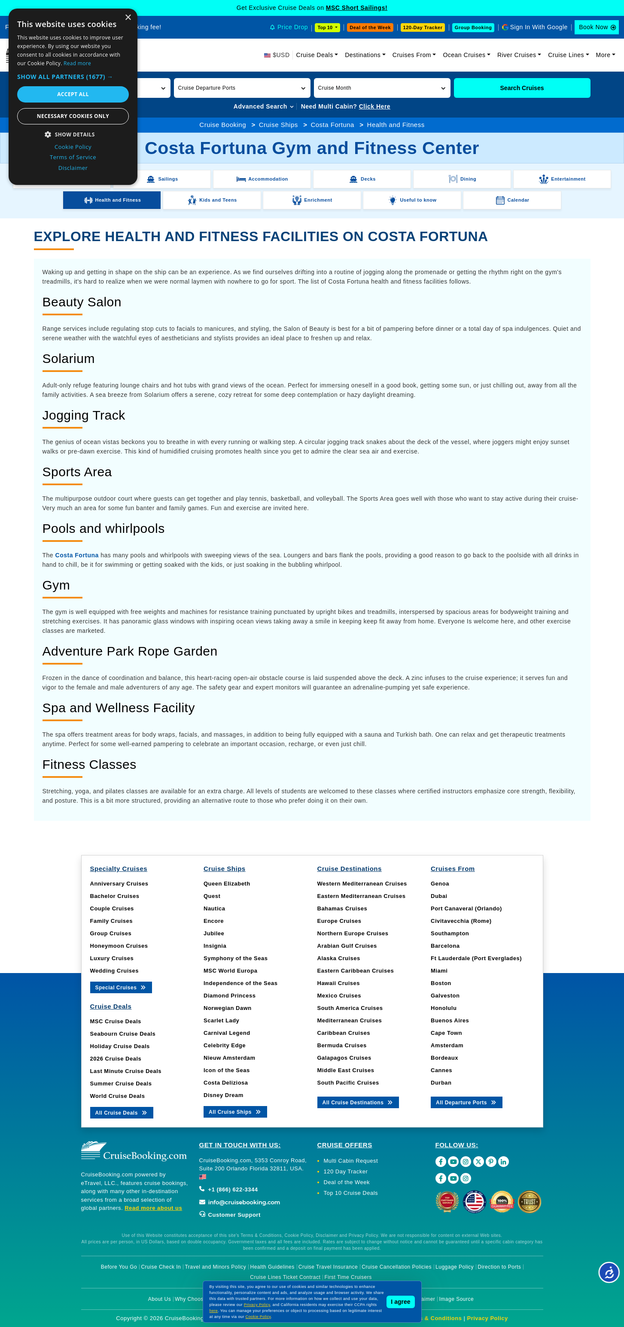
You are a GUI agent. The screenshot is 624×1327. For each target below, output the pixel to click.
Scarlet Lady (221, 1020)
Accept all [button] (73, 94)
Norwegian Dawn (228, 1008)
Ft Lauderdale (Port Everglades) (476, 958)
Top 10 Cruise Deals (351, 1193)
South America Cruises (350, 1008)
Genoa (440, 883)
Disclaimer (422, 1299)
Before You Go (119, 1267)
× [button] (128, 18)
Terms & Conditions (433, 1318)
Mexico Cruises (339, 995)
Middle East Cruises (345, 1070)
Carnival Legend (227, 1033)
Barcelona (445, 946)
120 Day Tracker (346, 1171)
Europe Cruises (339, 921)
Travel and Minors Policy (215, 1267)
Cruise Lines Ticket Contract (285, 1277)
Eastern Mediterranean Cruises (361, 896)
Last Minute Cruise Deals (126, 1071)
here (214, 1311)
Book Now (593, 27)
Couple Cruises (112, 908)
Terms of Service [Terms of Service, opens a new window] (73, 157)
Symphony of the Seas (236, 958)
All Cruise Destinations (358, 1102)
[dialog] (73, 97)
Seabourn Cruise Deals (123, 1034)
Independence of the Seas (240, 983)
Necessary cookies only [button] (73, 116)
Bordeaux (444, 1058)
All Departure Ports (466, 1102)
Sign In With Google (539, 27)
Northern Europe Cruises (353, 933)
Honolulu (444, 1008)
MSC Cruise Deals (115, 1021)
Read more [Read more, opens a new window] (77, 63)
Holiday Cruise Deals (120, 1046)
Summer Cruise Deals (121, 1083)
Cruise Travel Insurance (328, 1267)
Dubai (439, 896)
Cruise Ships (278, 124)
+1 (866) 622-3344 (228, 1189)
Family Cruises (111, 921)
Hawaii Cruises (338, 983)
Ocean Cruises (464, 54)
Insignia (215, 946)
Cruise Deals (314, 54)
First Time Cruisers (348, 1277)
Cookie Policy (258, 1317)
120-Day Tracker (423, 27)
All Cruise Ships (235, 1111)
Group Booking (473, 27)
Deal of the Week (370, 27)
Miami (439, 970)
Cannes (441, 1070)
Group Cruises (111, 933)
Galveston (445, 995)
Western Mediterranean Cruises (362, 883)
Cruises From (412, 54)
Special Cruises (121, 987)
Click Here (374, 106)
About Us (159, 1299)
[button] (242, 88)
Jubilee (214, 933)
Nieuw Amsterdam (229, 1058)
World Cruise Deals (117, 1096)
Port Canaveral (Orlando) (466, 908)
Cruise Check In (161, 1267)
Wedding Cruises (114, 970)
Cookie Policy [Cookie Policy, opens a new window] (73, 147)
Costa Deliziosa (226, 1082)
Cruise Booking (222, 124)
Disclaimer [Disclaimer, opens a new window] (73, 168)
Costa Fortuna (332, 124)
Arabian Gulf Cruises (347, 946)
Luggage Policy (454, 1267)
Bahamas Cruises (342, 908)
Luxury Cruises (112, 958)
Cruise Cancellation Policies (397, 1267)
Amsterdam (447, 1045)
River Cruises (516, 54)
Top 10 (325, 27)
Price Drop (292, 27)
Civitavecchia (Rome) (461, 921)
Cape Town (446, 1033)
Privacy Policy (487, 1318)
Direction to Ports (499, 1267)
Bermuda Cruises (342, 1045)
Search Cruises (522, 88)
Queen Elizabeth (227, 883)
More (603, 54)
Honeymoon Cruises (119, 946)
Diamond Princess (230, 995)
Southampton (450, 933)
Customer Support (230, 1215)
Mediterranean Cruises (349, 1020)
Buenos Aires (450, 1020)
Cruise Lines (566, 54)
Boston (441, 983)
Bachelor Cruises (115, 896)
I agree (400, 1301)
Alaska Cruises (338, 958)
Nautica (214, 908)
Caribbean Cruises (343, 1033)
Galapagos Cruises (344, 1058)
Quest (212, 896)
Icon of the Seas (227, 1070)
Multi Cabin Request (351, 1161)
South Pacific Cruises (348, 1082)
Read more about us (153, 1208)
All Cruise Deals (121, 1112)
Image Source (456, 1299)
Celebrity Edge (225, 1045)
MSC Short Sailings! (356, 7)
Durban (441, 1082)
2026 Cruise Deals (116, 1058)
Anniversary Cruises (119, 883)
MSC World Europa (230, 970)
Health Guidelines (272, 1267)
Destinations (362, 54)
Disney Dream (224, 1095)
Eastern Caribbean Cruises (355, 970)
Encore (214, 921)
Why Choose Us (195, 1299)
